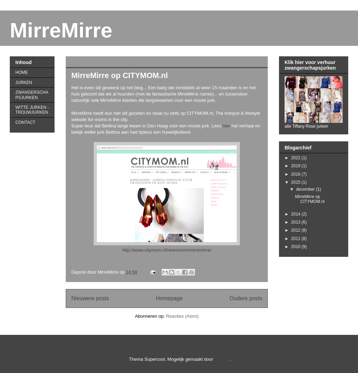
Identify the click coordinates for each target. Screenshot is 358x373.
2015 (296, 182)
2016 (296, 174)
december (306, 189)
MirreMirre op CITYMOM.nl (119, 75)
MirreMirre (61, 30)
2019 (296, 165)
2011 (296, 238)
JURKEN (23, 82)
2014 (296, 214)
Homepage (169, 298)
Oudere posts (245, 298)
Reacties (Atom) (182, 316)
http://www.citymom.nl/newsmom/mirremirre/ (167, 250)
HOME (21, 72)
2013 (296, 222)
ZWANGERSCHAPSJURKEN (31, 95)
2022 (296, 157)
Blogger (222, 359)
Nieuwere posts (90, 298)
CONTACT (25, 122)
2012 (296, 230)
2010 (296, 246)
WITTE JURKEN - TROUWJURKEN (32, 110)
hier (226, 125)
